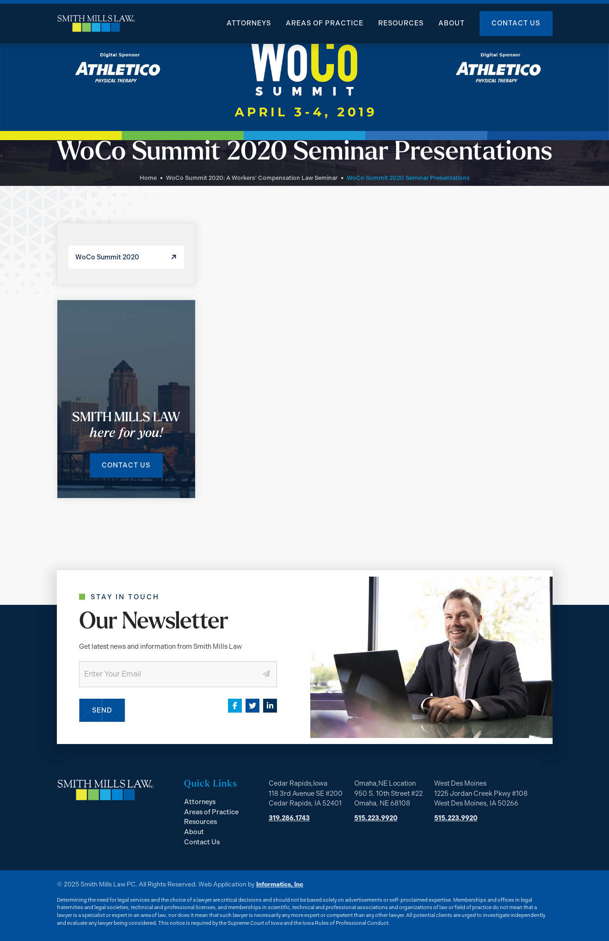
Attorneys (249, 23)
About (451, 23)
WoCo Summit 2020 (107, 257)
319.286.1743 (289, 818)
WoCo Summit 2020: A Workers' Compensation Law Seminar (252, 177)
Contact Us (516, 23)
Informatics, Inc (279, 884)
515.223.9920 (376, 818)
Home (148, 177)
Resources (401, 23)
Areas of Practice (324, 23)
